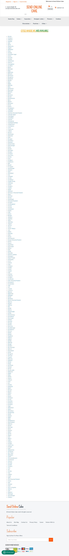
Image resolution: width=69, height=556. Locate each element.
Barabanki (10, 78)
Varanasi (10, 484)
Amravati (10, 57)
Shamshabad (11, 422)
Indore (9, 214)
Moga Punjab (11, 311)
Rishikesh (10, 398)
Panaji (9, 363)
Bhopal (10, 96)
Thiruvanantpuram (12, 458)
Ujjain (9, 477)
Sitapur (9, 438)
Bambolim (10, 75)
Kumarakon (11, 282)
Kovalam (10, 277)
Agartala (10, 41)
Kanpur (10, 243)
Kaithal (9, 231)
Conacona (10, 129)
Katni (9, 249)
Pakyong (10, 358)
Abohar (10, 36)
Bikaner (10, 101)
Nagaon (10, 337)
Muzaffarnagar (11, 328)
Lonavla (10, 288)
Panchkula (10, 365)
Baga (9, 70)
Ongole (10, 357)
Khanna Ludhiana (12, 254)
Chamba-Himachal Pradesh (15, 113)
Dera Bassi (10, 140)
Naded (9, 332)
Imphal (9, 210)
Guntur (9, 184)
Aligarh (9, 48)
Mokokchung (11, 314)
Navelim (10, 345)
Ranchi (9, 391)
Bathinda (10, 85)
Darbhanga (10, 134)
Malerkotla (10, 293)
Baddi (9, 67)
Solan (9, 440)
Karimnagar (11, 246)
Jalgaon (10, 223)
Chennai (10, 119)
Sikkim (9, 432)
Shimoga (10, 427)
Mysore (10, 331)
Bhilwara (10, 91)
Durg (9, 158)
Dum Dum (10, 155)
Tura (9, 472)
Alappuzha (10, 46)
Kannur (9, 241)
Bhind (9, 93)
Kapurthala (10, 244)
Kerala (9, 251)
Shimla (9, 425)
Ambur (9, 56)
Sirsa (9, 437)
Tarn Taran (10, 453)
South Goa (10, 445)
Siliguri (9, 435)
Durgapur (10, 160)
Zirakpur (10, 497)
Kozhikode (10, 279)
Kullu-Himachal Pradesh (14, 280)
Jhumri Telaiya (11, 228)
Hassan (10, 197)
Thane (9, 456)
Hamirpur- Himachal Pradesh (15, 192)
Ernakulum (10, 161)
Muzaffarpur (11, 329)
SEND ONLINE (34, 10)
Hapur (9, 194)
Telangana (10, 454)
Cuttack (10, 131)
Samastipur (11, 411)
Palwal (9, 362)
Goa (9, 174)
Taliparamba (11, 450)
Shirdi (9, 428)
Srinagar (10, 446)
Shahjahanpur (11, 420)
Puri (9, 383)
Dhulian (10, 148)
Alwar (9, 51)
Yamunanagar (11, 495)
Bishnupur (10, 103)
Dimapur (10, 152)
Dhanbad (10, 142)
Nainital (10, 341)
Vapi (9, 482)
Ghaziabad (10, 173)
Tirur (9, 468)
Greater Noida (11, 181)
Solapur (10, 441)
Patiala (9, 373)
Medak (9, 308)
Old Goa (10, 355)
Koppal (10, 271)
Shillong (10, 424)
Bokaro (10, 106)
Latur (9, 285)
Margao (10, 303)
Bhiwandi (10, 95)
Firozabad (10, 166)
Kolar (9, 264)
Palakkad (10, 360)
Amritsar (10, 59)
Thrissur (10, 461)
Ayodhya (10, 65)
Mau (9, 306)
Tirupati (10, 464)
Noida (9, 352)
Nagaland (10, 336)
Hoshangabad (11, 204)
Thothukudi (11, 459)
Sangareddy (11, 412)
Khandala (10, 253)
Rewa (9, 394)
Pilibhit (9, 376)
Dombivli (10, 153)
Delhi (9, 137)
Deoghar (10, 139)
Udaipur (10, 474)
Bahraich (10, 74)
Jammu (10, 225)
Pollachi (10, 380)
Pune (9, 381)
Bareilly (10, 80)
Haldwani (10, 191)
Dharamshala (11, 144)
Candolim (10, 111)
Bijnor (9, 100)
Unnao (9, 481)
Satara (9, 417)
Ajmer (9, 44)
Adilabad (10, 39)
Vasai (9, 485)
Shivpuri (10, 430)
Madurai (10, 292)
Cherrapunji (11, 121)
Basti (9, 82)
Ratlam (9, 393)
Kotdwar (10, 274)
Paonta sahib (11, 370)
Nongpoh (10, 354)
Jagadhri (10, 218)
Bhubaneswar (11, 98)
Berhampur (11, 88)
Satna (9, 419)
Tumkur (10, 471)
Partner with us (50, 522)
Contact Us (24, 522)
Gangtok (10, 170)
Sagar (9, 406)
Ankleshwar (11, 61)
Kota (9, 272)
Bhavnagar (10, 90)
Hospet (10, 205)
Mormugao (11, 318)
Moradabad (11, 316)
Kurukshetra (11, 284)
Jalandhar (10, 222)
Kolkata (10, 267)
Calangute (10, 109)
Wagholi (10, 492)
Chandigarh (11, 116)
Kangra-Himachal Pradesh (14, 240)
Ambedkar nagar (12, 54)
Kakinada (10, 233)
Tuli (9, 469)
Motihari (10, 319)
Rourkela (10, 401)
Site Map (16, 522)
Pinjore (9, 378)
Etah (9, 163)
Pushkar (10, 384)
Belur (9, 87)
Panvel (9, 368)
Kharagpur (10, 256)
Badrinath (10, 69)
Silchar (9, 433)
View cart (50, 9)
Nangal (9, 344)
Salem (9, 409)
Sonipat (10, 443)
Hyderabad (11, 209)
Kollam (10, 269)
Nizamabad (11, 350)
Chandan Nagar (12, 114)
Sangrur (10, 415)
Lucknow (10, 290)
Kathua (9, 248)
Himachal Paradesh (13, 201)
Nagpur (10, 339)
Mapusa (10, 301)
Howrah (10, 207)
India (9, 212)
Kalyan (9, 236)
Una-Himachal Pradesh (14, 479)
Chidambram (11, 124)
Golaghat (10, 176)
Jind (9, 230)
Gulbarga (10, 183)
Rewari (9, 396)
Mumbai (10, 321)
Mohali (9, 313)
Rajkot (9, 388)
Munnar (10, 324)
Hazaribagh (11, 199)
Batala (9, 83)
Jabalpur (10, 217)
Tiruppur (10, 466)
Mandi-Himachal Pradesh (14, 300)
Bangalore (10, 77)
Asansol (10, 62)
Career (41, 522)
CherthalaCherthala (13, 122)
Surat (9, 448)
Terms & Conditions (12, 525)
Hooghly (10, 202)
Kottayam (10, 275)
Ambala (10, 52)
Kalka (9, 235)
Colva (9, 127)
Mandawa (10, 298)
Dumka (9, 157)
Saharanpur (11, 407)
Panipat (10, 367)
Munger (10, 323)
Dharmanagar (11, 145)
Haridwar (10, 196)
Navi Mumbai (11, 347)
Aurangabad (11, 64)
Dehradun (10, 135)
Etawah (9, 165)
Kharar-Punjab (11, 258)
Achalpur (10, 38)
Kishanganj (10, 259)
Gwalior (10, 188)
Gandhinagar (11, 168)
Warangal (10, 494)
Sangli (9, 414)
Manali (9, 297)
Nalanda (10, 342)
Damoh (10, 132)
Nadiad (9, 334)
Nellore (10, 349)
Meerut (9, 310)
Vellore (10, 489)
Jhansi (9, 227)
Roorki (9, 399)
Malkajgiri (10, 295)
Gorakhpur (10, 179)
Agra (9, 43)
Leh (9, 287)
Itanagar (10, 215)
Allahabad (10, 49)
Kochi (9, 261)
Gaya (9, 171)
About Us (9, 522)
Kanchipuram (11, 238)
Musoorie (10, 326)
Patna (9, 375)
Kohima (10, 262)
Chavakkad (10, 118)
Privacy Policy (33, 522)
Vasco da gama (12, 487)
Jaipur (9, 220)
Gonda (9, 178)
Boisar (9, 104)
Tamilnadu (10, 451)
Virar (9, 490)
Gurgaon (10, 186)
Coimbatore (11, 126)
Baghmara (10, 72)
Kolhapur (10, 266)
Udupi (9, 476)
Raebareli (10, 386)
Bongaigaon (11, 108)
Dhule (9, 147)
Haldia (9, 189)
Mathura (10, 305)
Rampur (10, 389)
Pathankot (10, 371)
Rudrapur (10, 402)
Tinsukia (10, 463)
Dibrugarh (10, 150)
